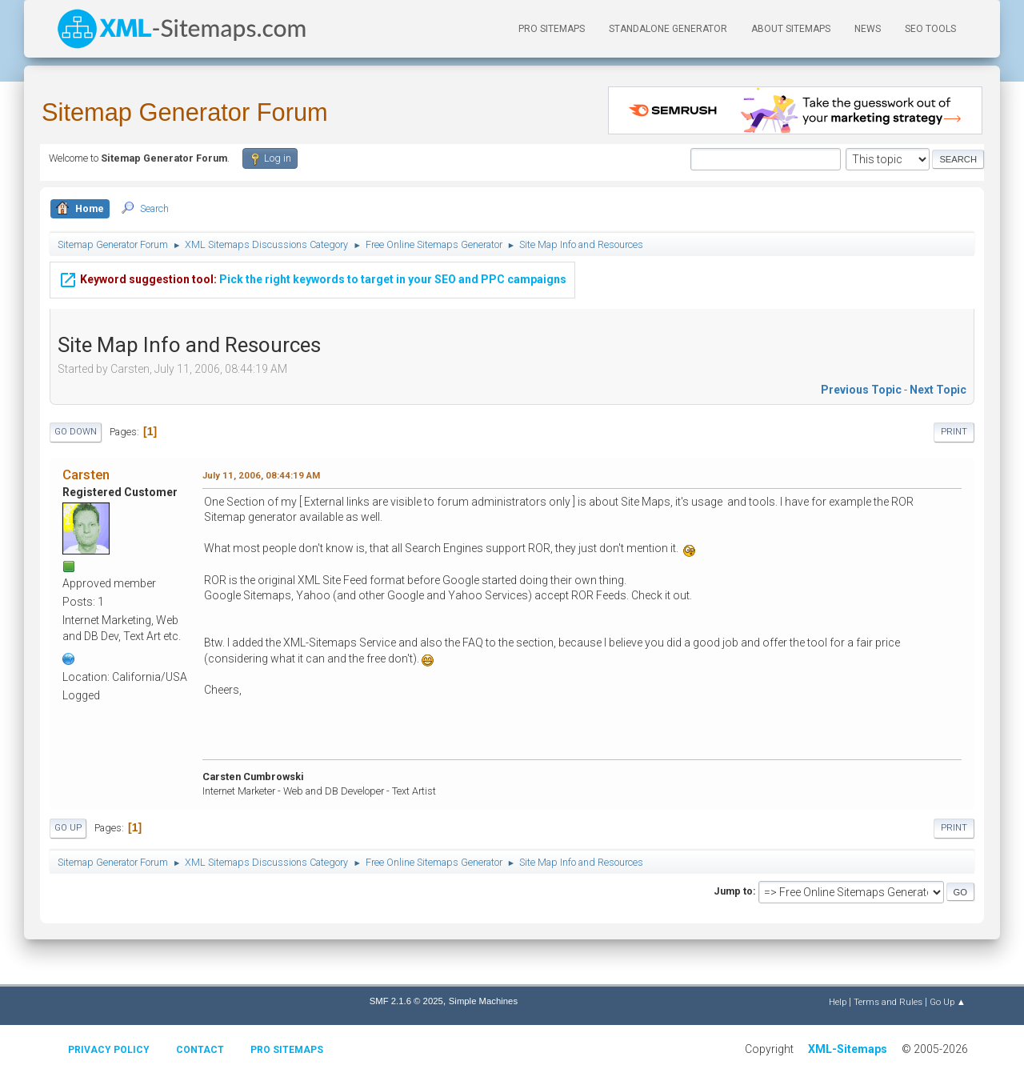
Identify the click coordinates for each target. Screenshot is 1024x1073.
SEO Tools (930, 28)
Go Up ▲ (948, 1001)
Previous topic (861, 389)
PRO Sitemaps (551, 28)
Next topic (938, 389)
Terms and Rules (888, 1001)
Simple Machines (483, 1001)
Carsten (86, 474)
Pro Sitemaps (286, 1049)
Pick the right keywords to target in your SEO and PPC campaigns (312, 276)
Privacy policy (109, 1049)
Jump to (733, 891)
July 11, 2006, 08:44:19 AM (261, 475)
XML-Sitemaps (847, 1049)
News (867, 28)
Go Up (68, 828)
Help (837, 1001)
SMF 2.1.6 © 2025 (406, 1001)
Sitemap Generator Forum (185, 112)
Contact (200, 1049)
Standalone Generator (668, 28)
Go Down (75, 431)
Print (954, 431)
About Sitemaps (790, 28)
